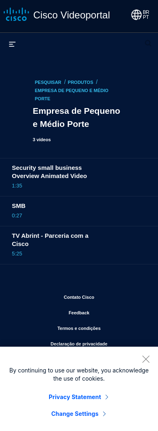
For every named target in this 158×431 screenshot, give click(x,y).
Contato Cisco (104, 295)
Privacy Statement (75, 398)
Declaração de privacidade (98, 342)
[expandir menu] (12, 43)
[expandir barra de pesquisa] (148, 40)
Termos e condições (101, 327)
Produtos (80, 82)
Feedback (106, 311)
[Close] (146, 361)
